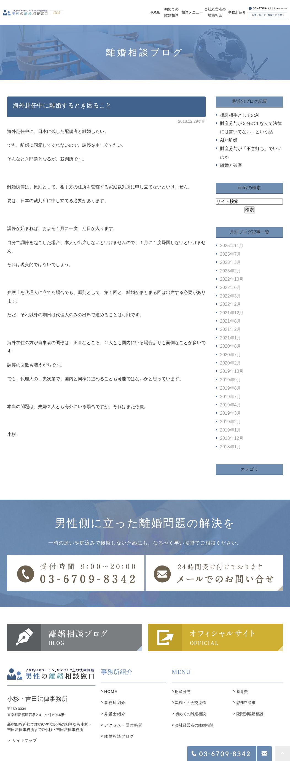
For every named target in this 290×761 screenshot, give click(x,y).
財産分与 (182, 691)
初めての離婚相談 (190, 714)
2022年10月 (231, 279)
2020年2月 (230, 363)
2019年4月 (230, 405)
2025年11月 (231, 245)
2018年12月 (231, 438)
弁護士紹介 (115, 714)
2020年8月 (230, 346)
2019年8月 (230, 388)
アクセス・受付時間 (123, 725)
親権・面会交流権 (190, 702)
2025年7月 (230, 254)
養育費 (242, 691)
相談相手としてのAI (239, 115)
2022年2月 (230, 304)
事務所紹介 (115, 702)
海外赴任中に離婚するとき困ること (62, 105)
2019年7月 (230, 396)
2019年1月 (230, 430)
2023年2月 (230, 271)
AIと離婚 (228, 140)
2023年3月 (230, 262)
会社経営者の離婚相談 (194, 725)
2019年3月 (230, 413)
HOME (110, 691)
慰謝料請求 (246, 702)
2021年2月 (230, 329)
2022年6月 (230, 287)
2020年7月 (230, 354)
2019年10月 (231, 371)
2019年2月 (230, 421)
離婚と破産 (231, 165)
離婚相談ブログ (119, 736)
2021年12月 (231, 312)
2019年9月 (230, 379)
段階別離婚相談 (249, 714)
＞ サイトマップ (22, 740)
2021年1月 (230, 338)
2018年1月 (230, 446)
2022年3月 (230, 296)
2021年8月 (230, 321)
